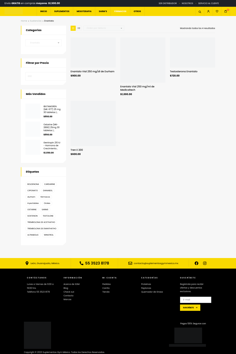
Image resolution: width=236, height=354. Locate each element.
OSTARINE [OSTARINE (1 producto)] (32, 209)
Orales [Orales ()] (47, 203)
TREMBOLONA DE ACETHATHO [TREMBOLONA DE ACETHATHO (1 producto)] (41, 222)
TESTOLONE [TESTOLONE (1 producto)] (48, 215)
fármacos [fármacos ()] (45, 196)
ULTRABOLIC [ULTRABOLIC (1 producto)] (33, 234)
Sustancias (36, 20)
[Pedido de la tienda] (104, 28)
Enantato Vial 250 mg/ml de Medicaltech (137, 88)
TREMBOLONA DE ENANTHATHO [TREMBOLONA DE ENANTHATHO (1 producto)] (41, 228)
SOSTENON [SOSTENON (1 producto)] (32, 215)
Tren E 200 (77, 150)
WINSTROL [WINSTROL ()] (48, 234)
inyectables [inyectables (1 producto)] (33, 203)
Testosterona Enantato (183, 71)
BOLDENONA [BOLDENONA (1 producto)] (33, 184)
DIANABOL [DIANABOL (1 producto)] (48, 190)
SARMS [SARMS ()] (45, 209)
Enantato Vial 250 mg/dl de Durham (92, 71)
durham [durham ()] (31, 196)
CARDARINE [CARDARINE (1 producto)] (49, 184)
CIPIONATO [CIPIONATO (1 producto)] (32, 190)
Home (24, 20)
